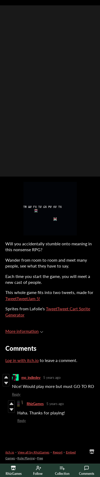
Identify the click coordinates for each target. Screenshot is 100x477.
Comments (86, 470)
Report (57, 452)
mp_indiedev (31, 377)
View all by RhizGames (33, 452)
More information (24, 331)
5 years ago (52, 377)
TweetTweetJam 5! (22, 298)
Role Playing (26, 458)
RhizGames (35, 404)
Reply (16, 394)
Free (40, 458)
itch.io (9, 452)
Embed (71, 452)
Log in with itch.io (22, 360)
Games (10, 458)
